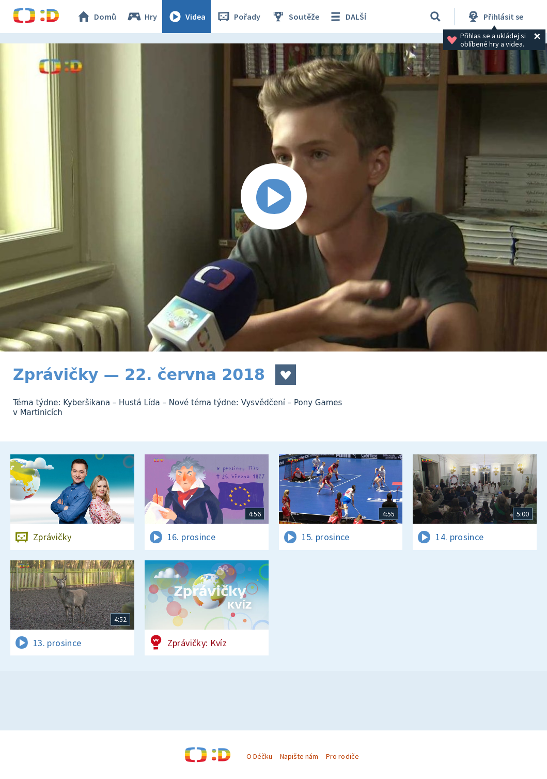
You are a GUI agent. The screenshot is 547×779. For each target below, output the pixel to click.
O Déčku (259, 756)
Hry (142, 16)
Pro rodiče (342, 756)
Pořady (238, 16)
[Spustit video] (273, 197)
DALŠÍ (346, 16)
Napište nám (299, 756)
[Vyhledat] (435, 16)
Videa (186, 16)
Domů (96, 16)
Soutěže (295, 16)
